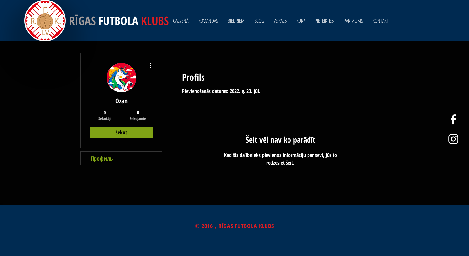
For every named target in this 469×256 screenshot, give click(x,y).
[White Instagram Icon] (453, 139)
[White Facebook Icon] (453, 119)
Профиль (102, 158)
